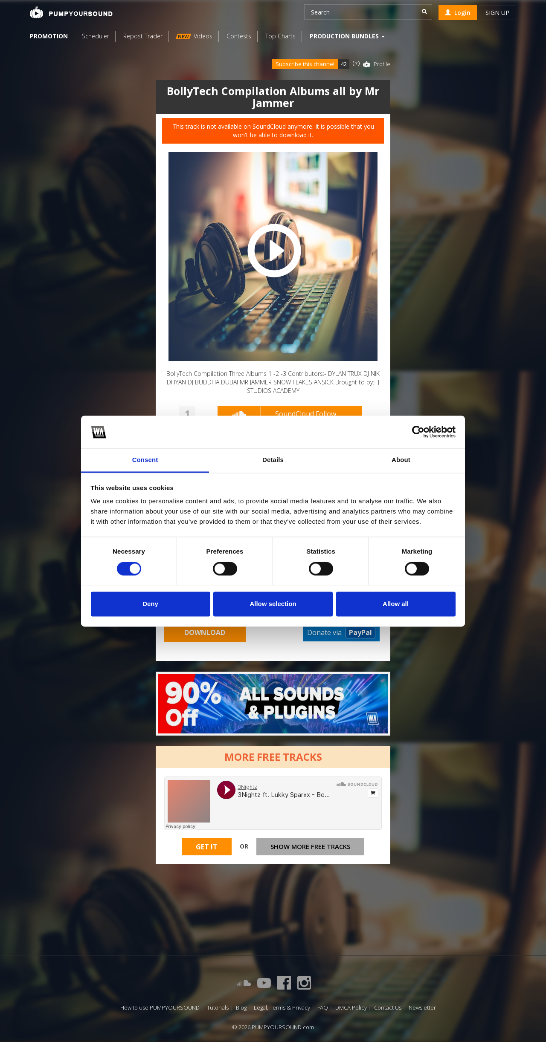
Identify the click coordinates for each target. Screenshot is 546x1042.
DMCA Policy (351, 1007)
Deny (150, 604)
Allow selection (273, 604)
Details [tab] (273, 460)
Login (457, 13)
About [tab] (401, 460)
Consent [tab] (145, 460)
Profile (382, 64)
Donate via (341, 632)
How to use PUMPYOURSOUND (160, 1007)
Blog (241, 1007)
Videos (194, 36)
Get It (207, 847)
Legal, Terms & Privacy (282, 1007)
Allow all (396, 604)
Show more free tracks (310, 847)
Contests (239, 36)
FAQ (322, 1007)
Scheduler (95, 36)
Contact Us (387, 1007)
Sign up (497, 13)
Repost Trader (143, 36)
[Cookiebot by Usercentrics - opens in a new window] (418, 431)
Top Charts (280, 36)
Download (204, 632)
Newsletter (422, 1007)
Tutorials (218, 1007)
